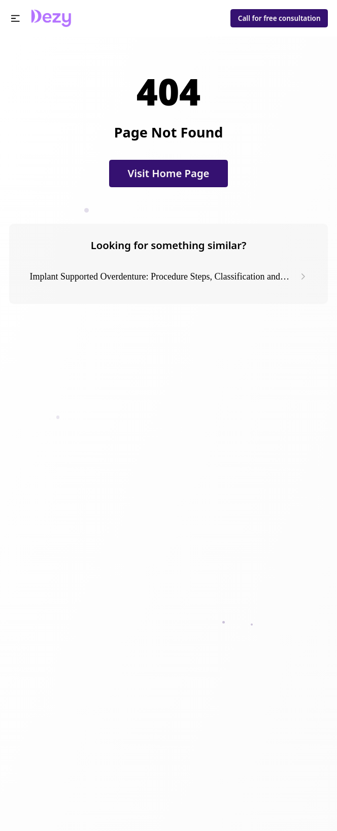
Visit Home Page (169, 173)
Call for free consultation (279, 18)
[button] (15, 18)
